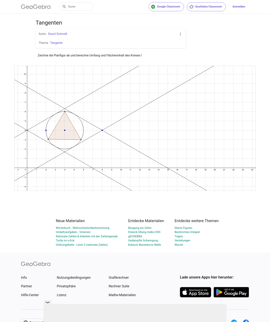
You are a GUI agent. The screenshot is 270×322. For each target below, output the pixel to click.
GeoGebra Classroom (205, 6)
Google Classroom (165, 6)
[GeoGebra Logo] (35, 6)
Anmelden (238, 6)
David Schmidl (57, 34)
